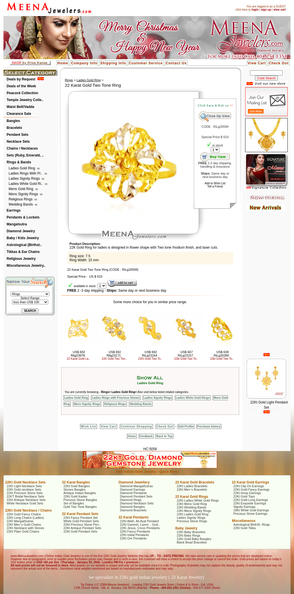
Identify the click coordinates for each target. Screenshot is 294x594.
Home (62, 63)
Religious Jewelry (21, 259)
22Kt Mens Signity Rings (194, 510)
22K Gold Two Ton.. (114, 358)
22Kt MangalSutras (20, 521)
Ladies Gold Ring (22, 168)
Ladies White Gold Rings (193, 397)
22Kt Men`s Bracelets (192, 489)
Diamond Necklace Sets (137, 503)
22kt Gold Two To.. (186, 358)
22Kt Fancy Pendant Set (80, 517)
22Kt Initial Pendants (134, 535)
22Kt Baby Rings (188, 535)
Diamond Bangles (132, 506)
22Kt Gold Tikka (244, 528)
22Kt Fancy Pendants (135, 531)
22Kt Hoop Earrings (247, 493)
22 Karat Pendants (134, 517)
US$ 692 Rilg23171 (114, 353)
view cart (279, 9)
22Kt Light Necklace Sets (24, 486)
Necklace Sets (18, 142)
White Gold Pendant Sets (81, 521)
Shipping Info (113, 63)
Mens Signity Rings (24, 194)
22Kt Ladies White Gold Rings (198, 500)
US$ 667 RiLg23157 (185, 353)
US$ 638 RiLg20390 (221, 353)
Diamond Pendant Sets (136, 496)
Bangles (13, 121)
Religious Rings (21, 199)
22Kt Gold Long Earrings (250, 500)
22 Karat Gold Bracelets (194, 482)
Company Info (84, 63)
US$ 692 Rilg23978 (78, 353)
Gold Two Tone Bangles (80, 506)
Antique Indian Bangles (79, 493)
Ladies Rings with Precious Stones (116, 397)
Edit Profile (186, 426)
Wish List (88, 426)
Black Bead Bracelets (192, 542)
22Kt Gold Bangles (76, 486)
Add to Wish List (215, 183)
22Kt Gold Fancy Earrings (251, 489)
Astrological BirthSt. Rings (251, 524)
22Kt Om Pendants (133, 538)
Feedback (146, 436)
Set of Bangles (73, 503)
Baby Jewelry (186, 528)
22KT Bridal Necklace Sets (25, 496)
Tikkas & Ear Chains (23, 252)
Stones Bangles (74, 489)
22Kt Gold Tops (244, 496)
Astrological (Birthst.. (24, 245)
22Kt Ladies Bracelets (192, 486)
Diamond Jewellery (134, 482)
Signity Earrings (244, 506)
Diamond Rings (131, 500)
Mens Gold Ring (21, 189)
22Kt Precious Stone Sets (24, 493)
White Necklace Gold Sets (25, 503)
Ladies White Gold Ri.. (26, 184)
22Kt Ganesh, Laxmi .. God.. (140, 524)
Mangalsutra (17, 224)
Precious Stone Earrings (250, 513)
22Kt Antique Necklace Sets (26, 500)
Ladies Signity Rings (25, 179)
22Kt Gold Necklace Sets (25, 482)
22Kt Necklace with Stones (25, 528)
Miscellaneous (244, 521)
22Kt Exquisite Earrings (249, 503)
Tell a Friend (215, 186)
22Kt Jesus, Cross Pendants (140, 528)
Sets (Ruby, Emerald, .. (25, 155)
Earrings (14, 210)
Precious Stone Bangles (80, 500)
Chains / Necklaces (22, 148)
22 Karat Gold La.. (78, 358)
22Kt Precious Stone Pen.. (81, 524)
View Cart (257, 63)
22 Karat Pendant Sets (80, 514)
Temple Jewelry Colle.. (25, 100)
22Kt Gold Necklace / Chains (28, 510)
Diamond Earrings (132, 489)
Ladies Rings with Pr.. (26, 173)
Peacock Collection (22, 93)
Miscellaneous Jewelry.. (26, 266)
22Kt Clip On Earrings (248, 486)
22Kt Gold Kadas (75, 496)
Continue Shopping (136, 426)
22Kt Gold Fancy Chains (24, 514)
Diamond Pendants (133, 493)
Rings (69, 80)
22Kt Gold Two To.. (150, 358)
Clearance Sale (19, 114)
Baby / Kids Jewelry (23, 238)
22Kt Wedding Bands (191, 507)
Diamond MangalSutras (136, 486)
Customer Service (146, 63)
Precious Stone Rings (192, 521)
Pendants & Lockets (23, 217)
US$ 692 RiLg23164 (149, 353)
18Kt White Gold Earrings (251, 510)
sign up (266, 9)
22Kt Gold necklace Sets (24, 489)
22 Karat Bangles (76, 482)
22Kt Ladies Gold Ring (192, 514)
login (255, 9)
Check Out (279, 63)
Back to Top (164, 436)
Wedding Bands (21, 204)
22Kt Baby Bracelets (191, 532)
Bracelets (14, 128)
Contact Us (176, 63)
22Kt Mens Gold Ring (192, 504)
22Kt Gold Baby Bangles (194, 539)
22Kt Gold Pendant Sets (80, 531)
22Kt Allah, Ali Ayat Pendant (139, 521)
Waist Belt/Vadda (20, 107)
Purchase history (208, 426)
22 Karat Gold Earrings (250, 482)
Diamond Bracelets (133, 510)
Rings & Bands (19, 162)
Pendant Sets (17, 135)
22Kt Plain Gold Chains (23, 531)
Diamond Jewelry (21, 231)
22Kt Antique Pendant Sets (82, 528)
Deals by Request (21, 79)
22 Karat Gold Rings (191, 497)
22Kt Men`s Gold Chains (24, 524)
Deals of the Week (21, 86)
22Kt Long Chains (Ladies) (25, 517)
